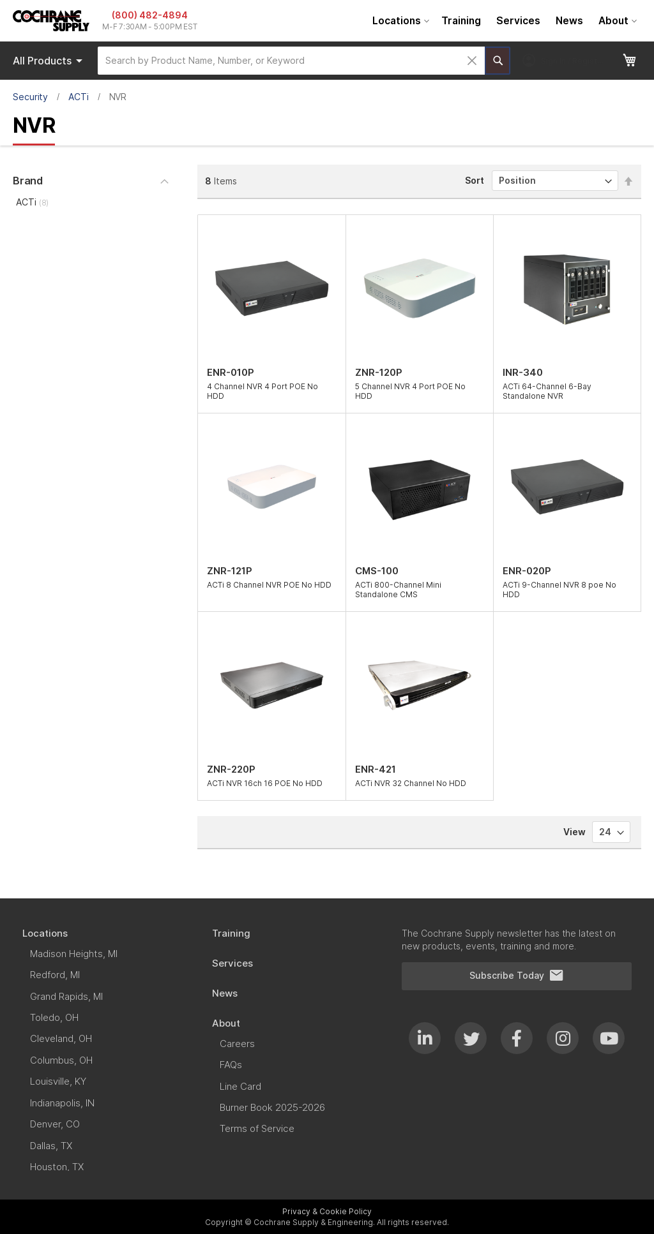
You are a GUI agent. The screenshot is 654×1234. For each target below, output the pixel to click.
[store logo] (51, 20)
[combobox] (291, 61)
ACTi (78, 96)
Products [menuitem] (50, 61)
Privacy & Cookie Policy (327, 1211)
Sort (474, 180)
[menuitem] (399, 20)
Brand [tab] (28, 180)
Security (30, 96)
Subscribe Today (516, 976)
